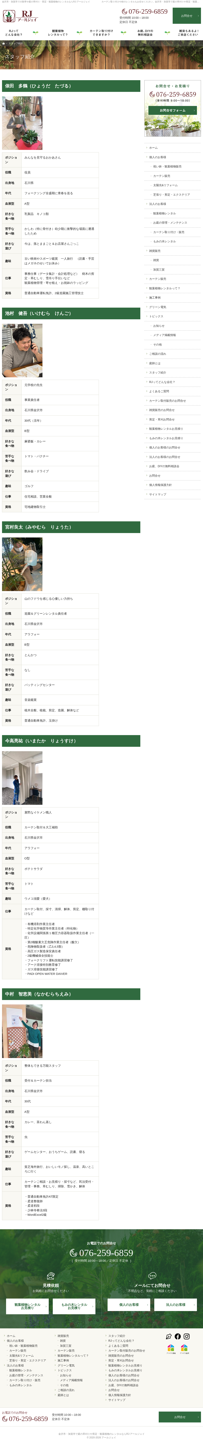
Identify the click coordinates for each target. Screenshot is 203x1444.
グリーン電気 (157, 307)
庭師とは (155, 363)
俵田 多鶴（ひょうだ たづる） (39, 85)
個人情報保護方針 (160, 485)
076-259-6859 (145, 11)
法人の (175, 1304)
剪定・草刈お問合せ (162, 419)
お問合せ (155, 475)
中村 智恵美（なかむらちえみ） (39, 994)
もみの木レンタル (164, 241)
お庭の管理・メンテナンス (170, 222)
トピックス (156, 316)
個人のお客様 (157, 157)
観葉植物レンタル (164, 213)
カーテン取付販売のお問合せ (167, 400)
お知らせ (159, 325)
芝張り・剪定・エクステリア (171, 194)
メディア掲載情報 (164, 335)
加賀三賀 (159, 269)
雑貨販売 (155, 250)
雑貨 (156, 260)
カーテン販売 (161, 175)
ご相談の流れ (157, 353)
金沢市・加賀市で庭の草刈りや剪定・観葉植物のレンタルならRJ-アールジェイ (101, 1434)
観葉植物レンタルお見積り (166, 428)
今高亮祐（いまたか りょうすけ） (41, 740)
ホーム (153, 147)
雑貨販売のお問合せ (162, 410)
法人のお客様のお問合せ (164, 457)
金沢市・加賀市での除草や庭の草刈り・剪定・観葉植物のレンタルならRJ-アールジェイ (46, 1)
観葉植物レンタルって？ (164, 288)
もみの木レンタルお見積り (166, 438)
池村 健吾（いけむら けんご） (39, 313)
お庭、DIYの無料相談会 (164, 466)
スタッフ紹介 (157, 372)
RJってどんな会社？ (162, 382)
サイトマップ (157, 494)
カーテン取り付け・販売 (168, 232)
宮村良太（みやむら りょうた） (39, 527)
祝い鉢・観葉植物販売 (167, 166)
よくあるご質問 (159, 391)
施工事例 (155, 297)
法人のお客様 (157, 203)
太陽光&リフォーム (165, 185)
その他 (157, 344)
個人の (129, 1304)
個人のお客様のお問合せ (164, 447)
